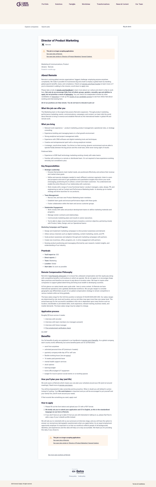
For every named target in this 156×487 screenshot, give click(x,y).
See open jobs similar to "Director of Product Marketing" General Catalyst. (69, 56)
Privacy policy (73, 476)
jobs (45, 27)
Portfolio (45, 4)
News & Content (122, 4)
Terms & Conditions (139, 484)
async (68, 355)
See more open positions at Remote (59, 455)
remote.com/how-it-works (91, 84)
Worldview (86, 4)
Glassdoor (55, 97)
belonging (69, 94)
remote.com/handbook (64, 90)
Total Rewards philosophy (57, 276)
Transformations (103, 4)
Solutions (58, 4)
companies (31, 27)
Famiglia (72, 4)
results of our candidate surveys (80, 97)
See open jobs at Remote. (54, 54)
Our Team (139, 4)
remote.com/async (66, 385)
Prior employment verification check (58, 328)
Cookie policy (81, 476)
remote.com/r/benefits (90, 340)
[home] (23, 4)
